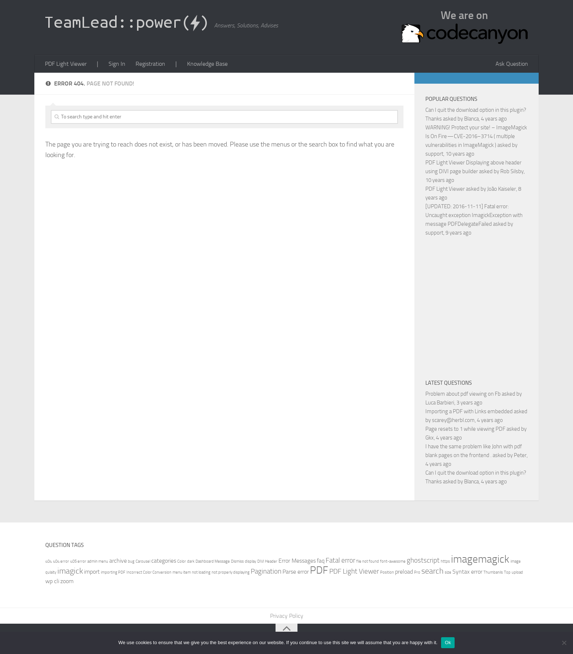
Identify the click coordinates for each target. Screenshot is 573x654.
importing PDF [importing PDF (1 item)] (113, 572)
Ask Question (512, 63)
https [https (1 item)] (445, 561)
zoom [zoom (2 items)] (66, 581)
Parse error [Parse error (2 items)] (295, 571)
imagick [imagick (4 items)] (70, 571)
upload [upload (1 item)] (517, 572)
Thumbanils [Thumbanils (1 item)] (493, 572)
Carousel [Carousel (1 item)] (143, 561)
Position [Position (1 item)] (387, 572)
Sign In (117, 63)
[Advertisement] (486, 306)
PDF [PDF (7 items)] (319, 570)
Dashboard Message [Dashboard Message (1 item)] (213, 561)
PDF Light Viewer (66, 63)
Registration (150, 63)
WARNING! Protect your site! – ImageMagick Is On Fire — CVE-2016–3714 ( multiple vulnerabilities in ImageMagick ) (476, 136)
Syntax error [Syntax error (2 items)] (467, 571)
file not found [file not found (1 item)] (367, 561)
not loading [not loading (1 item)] (201, 572)
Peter (520, 455)
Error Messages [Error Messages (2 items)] (297, 560)
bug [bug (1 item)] (131, 561)
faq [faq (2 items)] (321, 560)
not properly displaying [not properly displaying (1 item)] (231, 572)
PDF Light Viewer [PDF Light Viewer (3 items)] (354, 571)
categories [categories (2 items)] (163, 560)
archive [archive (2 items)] (118, 560)
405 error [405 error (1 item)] (78, 561)
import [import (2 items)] (92, 571)
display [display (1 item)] (250, 561)
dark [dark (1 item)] (190, 561)
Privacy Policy (286, 615)
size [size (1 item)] (448, 572)
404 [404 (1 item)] (48, 561)
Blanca (471, 118)
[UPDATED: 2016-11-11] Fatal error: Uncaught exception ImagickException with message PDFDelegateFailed (474, 215)
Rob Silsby (512, 171)
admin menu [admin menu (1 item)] (97, 561)
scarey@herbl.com (453, 420)
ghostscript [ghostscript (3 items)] (423, 560)
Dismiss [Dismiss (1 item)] (237, 561)
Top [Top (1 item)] (507, 572)
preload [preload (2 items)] (404, 571)
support (434, 154)
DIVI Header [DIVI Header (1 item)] (267, 561)
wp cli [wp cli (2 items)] (52, 581)
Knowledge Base (207, 63)
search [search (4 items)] (432, 571)
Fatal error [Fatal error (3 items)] (340, 560)
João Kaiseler (501, 189)
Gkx (429, 437)
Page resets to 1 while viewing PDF (465, 429)
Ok (448, 642)
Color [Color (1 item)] (181, 561)
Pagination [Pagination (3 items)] (266, 571)
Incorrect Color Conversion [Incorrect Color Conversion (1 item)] (148, 572)
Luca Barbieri (439, 402)
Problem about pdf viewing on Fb (463, 394)
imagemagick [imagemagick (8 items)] (480, 559)
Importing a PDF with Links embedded (469, 411)
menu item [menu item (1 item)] (181, 572)
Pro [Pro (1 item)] (417, 572)
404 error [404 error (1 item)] (61, 561)
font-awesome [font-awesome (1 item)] (393, 561)
